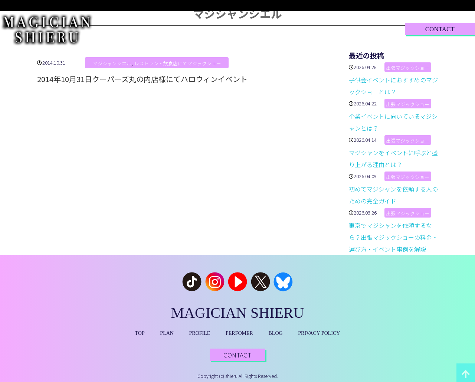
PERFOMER (239, 333)
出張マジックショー (407, 67)
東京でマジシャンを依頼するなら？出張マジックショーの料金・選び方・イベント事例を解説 (393, 237)
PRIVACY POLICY (319, 333)
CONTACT (440, 29)
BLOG (312, 29)
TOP (129, 29)
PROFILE (209, 29)
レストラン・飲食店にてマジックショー (177, 63)
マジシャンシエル (112, 63)
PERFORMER (263, 29)
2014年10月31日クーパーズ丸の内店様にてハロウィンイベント (142, 79)
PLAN (166, 29)
